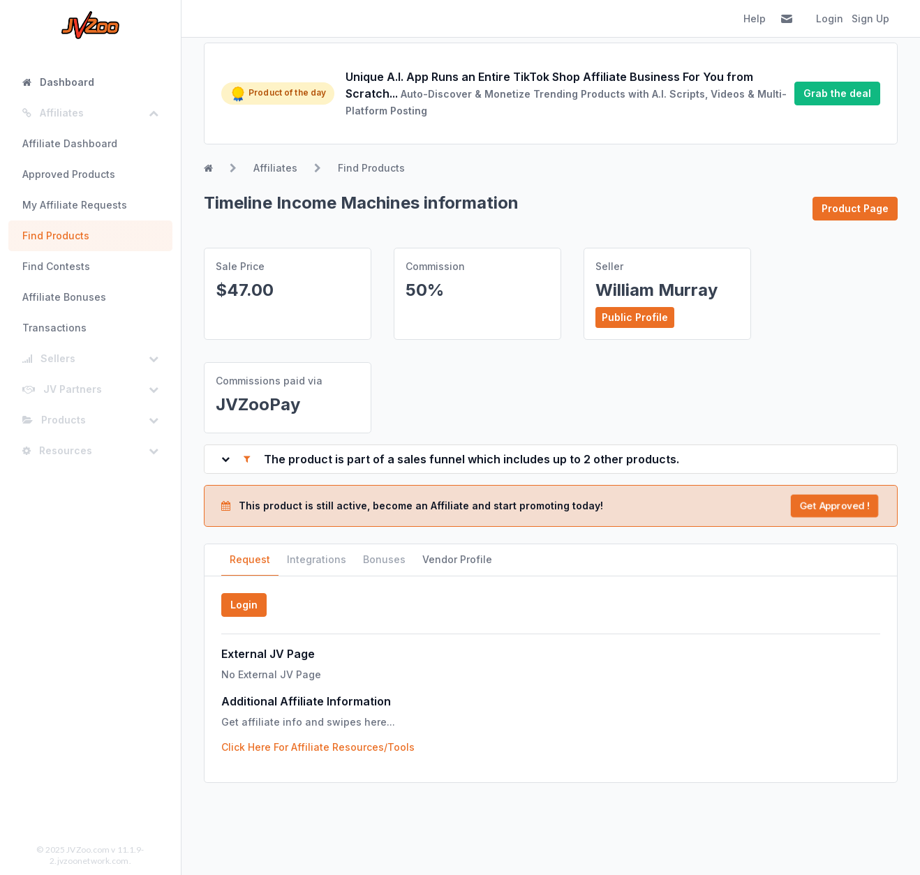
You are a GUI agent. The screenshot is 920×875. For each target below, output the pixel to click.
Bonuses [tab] (384, 559)
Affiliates (275, 168)
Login (829, 18)
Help (754, 18)
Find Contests (56, 266)
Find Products (55, 235)
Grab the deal (837, 93)
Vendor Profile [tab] (457, 559)
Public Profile (635, 317)
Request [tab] (250, 559)
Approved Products (68, 174)
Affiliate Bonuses (64, 297)
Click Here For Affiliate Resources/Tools (318, 747)
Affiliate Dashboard (69, 143)
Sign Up (870, 18)
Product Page (855, 208)
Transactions (54, 328)
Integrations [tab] (316, 559)
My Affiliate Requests (74, 205)
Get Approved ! (834, 505)
